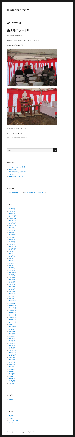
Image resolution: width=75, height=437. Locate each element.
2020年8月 (12, 310)
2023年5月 (12, 235)
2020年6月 (12, 315)
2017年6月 (12, 369)
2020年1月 (12, 324)
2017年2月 (12, 378)
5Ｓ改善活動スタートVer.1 (17, 176)
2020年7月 (12, 312)
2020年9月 (12, 308)
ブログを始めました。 (15, 193)
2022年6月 (12, 258)
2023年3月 (12, 239)
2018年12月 (12, 350)
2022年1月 (12, 270)
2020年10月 (12, 305)
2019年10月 (12, 331)
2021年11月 (12, 275)
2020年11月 (12, 303)
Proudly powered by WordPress (27, 432)
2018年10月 (12, 355)
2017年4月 (12, 374)
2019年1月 (12, 348)
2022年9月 (12, 251)
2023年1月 (12, 244)
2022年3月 (12, 265)
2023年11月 (12, 225)
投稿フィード (13, 418)
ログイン (11, 416)
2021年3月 (12, 294)
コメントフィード (14, 420)
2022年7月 (12, 256)
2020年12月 (12, 301)
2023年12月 (12, 223)
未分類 (11, 399)
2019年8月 (12, 334)
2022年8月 (12, 254)
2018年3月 (12, 364)
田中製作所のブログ (18, 10)
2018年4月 (12, 362)
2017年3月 (12, 376)
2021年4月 (12, 291)
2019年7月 (12, 336)
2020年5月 (12, 317)
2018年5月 (12, 360)
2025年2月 (12, 211)
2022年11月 (12, 246)
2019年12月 (12, 327)
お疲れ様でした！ (14, 174)
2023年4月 (12, 237)
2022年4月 (12, 263)
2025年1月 (12, 214)
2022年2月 (12, 268)
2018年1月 (12, 367)
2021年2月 (12, 296)
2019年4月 (12, 341)
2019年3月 (12, 343)
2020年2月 (12, 322)
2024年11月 (12, 218)
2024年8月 (12, 221)
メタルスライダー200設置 (17, 167)
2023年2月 (12, 242)
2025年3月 (12, 209)
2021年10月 (12, 277)
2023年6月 (12, 232)
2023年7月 (12, 230)
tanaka (12, 137)
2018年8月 (12, 357)
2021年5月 (12, 289)
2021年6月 (12, 287)
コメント (26, 137)
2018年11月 (12, 353)
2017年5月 (12, 371)
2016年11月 (12, 383)
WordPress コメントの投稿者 (33, 193)
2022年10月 (12, 249)
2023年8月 (12, 228)
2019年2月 (12, 345)
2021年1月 (12, 298)
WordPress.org (14, 423)
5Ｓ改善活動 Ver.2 (15, 169)
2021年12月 (12, 272)
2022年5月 (12, 261)
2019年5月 (12, 338)
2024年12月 (12, 216)
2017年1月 (12, 381)
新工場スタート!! (18, 30)
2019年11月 (12, 329)
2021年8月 (12, 282)
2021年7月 (12, 284)
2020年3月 (12, 320)
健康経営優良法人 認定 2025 (17, 172)
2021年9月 (12, 279)
